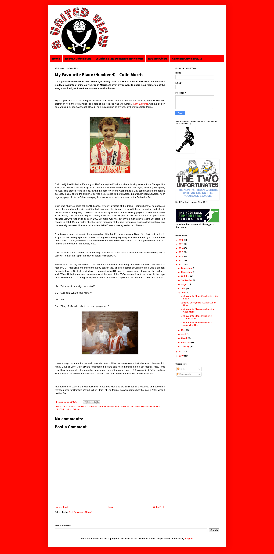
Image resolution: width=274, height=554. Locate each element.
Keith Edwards (140, 103)
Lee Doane (135, 406)
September (187, 280)
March (184, 338)
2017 (181, 244)
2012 (181, 264)
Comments (184, 374)
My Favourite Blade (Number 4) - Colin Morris (197, 310)
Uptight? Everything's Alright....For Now (198, 303)
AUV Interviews (157, 58)
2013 (181, 260)
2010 (181, 355)
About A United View (78, 58)
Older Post (158, 507)
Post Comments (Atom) (80, 512)
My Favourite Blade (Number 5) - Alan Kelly (200, 297)
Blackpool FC (70, 406)
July (183, 288)
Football (93, 406)
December (187, 268)
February (186, 342)
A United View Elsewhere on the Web (119, 58)
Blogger (189, 538)
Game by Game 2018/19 (187, 58)
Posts (181, 369)
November (187, 272)
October (185, 276)
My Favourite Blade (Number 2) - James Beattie (197, 323)
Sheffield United (64, 409)
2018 (181, 240)
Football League (106, 406)
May (183, 330)
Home (56, 58)
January (185, 346)
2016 (181, 248)
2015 (181, 252)
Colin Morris (82, 406)
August (185, 284)
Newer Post (62, 507)
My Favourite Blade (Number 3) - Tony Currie (197, 317)
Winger (76, 409)
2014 (181, 256)
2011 (181, 351)
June (184, 292)
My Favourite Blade (150, 406)
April (184, 334)
